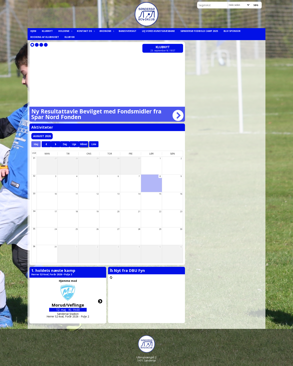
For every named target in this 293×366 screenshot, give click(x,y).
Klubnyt (47, 31)
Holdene (64, 31)
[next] (55, 144)
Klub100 (69, 37)
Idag (36, 144)
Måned (83, 144)
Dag (65, 144)
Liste (93, 144)
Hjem (33, 31)
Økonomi (106, 31)
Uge (74, 144)
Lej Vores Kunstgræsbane (158, 31)
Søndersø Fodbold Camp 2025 (199, 31)
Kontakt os (85, 31)
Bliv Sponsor (232, 31)
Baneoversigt (127, 31)
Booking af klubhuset (44, 37)
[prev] (46, 144)
